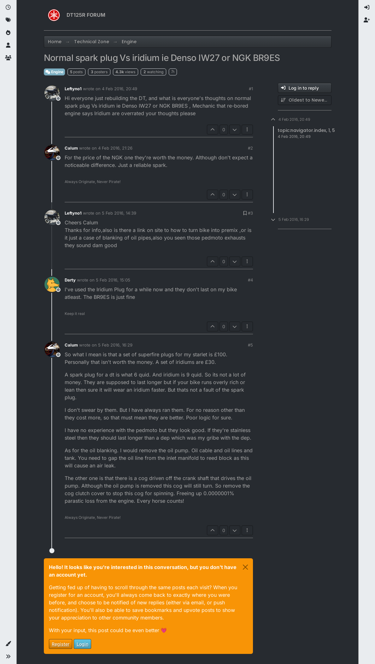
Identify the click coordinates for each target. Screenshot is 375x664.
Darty (70, 279)
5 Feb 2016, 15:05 (113, 279)
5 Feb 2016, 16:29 (115, 344)
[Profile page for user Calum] (52, 152)
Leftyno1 (73, 88)
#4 (250, 279)
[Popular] (8, 33)
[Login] (366, 8)
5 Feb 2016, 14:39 (119, 213)
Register (60, 644)
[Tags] (8, 20)
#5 (250, 344)
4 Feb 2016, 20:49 (119, 88)
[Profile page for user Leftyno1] (52, 93)
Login (82, 644)
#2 (250, 148)
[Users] (8, 45)
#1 (251, 88)
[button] (8, 644)
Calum (71, 148)
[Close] (245, 567)
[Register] (366, 20)
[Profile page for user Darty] (52, 284)
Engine (54, 71)
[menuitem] (366, 8)
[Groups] (8, 58)
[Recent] (8, 8)
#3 (250, 213)
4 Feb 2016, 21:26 (115, 148)
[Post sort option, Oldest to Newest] (304, 100)
